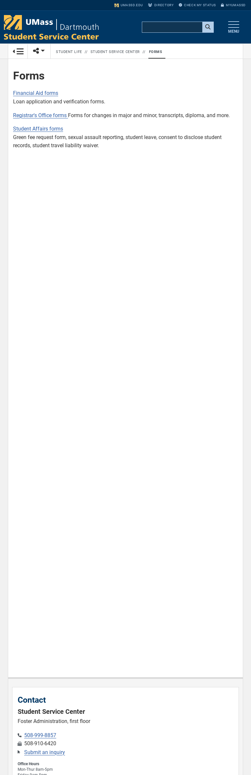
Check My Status (197, 5)
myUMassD (233, 5)
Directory (161, 5)
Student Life (69, 52)
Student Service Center (115, 52)
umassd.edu (128, 5)
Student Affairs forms (38, 129)
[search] (177, 27)
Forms (155, 52)
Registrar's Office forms (40, 115)
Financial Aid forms (35, 93)
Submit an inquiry (44, 752)
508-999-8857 (40, 735)
